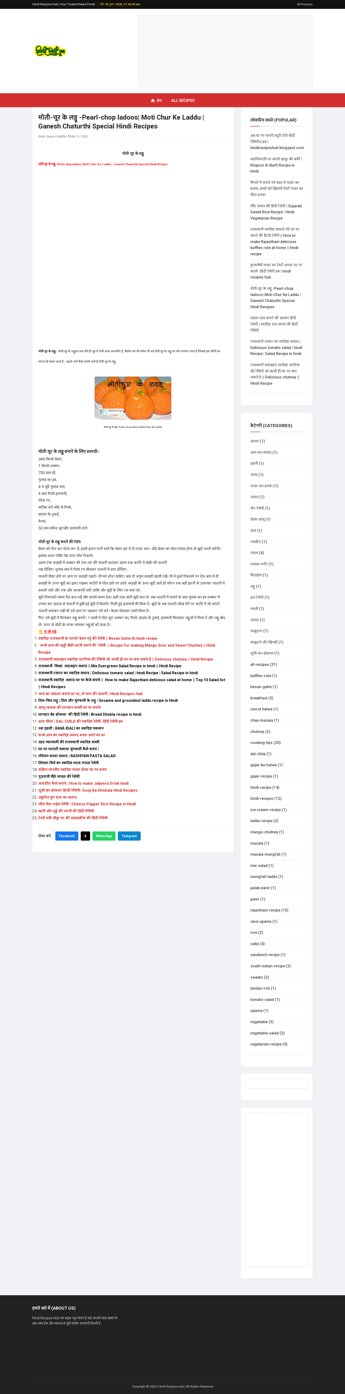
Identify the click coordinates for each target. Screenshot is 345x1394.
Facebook (67, 836)
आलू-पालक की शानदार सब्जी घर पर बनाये (70, 707)
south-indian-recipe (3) (270, 966)
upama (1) (259, 1010)
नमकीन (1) (258, 542)
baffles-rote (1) (263, 676)
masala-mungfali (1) (268, 854)
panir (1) (257, 899)
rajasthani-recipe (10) (269, 910)
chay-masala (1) (264, 720)
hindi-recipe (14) (264, 787)
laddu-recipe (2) (264, 821)
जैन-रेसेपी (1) (260, 508)
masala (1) (259, 843)
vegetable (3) (262, 1022)
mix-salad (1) (262, 865)
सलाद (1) (257, 620)
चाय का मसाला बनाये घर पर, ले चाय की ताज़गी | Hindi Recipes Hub (90, 693)
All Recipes (305, 4)
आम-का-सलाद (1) (263, 452)
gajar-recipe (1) (264, 776)
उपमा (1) (257, 474)
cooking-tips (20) (265, 742)
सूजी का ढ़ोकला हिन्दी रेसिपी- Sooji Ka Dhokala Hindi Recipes (88, 790)
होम (156, 100)
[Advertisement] (225, 51)
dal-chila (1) (260, 754)
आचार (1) (257, 441)
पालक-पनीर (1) (262, 564)
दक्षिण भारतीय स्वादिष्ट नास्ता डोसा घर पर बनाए (72, 769)
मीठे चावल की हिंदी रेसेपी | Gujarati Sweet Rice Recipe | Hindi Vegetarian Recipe (276, 212)
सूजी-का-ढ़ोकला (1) (264, 653)
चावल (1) (257, 497)
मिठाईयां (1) (259, 575)
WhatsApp (104, 836)
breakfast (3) (261, 698)
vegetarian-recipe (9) (269, 1044)
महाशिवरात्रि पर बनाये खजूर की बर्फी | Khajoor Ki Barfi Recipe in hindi (276, 165)
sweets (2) (259, 977)
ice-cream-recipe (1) (268, 809)
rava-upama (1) (263, 921)
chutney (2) (260, 731)
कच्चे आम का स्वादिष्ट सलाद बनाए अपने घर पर (71, 735)
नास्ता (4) (257, 553)
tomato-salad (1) (265, 999)
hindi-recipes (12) (266, 798)
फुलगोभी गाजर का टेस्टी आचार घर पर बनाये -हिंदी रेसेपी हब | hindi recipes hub (276, 271)
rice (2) (256, 932)
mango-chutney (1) (267, 832)
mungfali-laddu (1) (266, 876)
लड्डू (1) (255, 586)
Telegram (129, 836)
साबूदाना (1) (259, 631)
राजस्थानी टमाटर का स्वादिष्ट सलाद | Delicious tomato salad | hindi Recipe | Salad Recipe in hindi (276, 347)
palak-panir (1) (263, 888)
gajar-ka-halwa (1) (266, 765)
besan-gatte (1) (264, 687)
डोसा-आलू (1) (260, 519)
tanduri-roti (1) (263, 988)
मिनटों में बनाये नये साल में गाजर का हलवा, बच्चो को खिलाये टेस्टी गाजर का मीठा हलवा (276, 188)
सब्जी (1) (257, 608)
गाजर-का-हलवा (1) (264, 486)
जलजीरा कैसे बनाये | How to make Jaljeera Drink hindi (83, 783)
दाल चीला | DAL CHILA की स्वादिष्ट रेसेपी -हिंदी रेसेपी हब (80, 721)
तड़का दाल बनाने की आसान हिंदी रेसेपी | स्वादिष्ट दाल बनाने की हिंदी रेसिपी (274, 324)
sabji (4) (257, 943)
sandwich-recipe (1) (268, 955)
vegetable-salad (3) (267, 1033)
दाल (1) (256, 530)
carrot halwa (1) (264, 709)
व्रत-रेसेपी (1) (260, 597)
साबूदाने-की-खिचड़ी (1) (266, 642)
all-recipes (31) (263, 664)
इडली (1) (257, 463)
